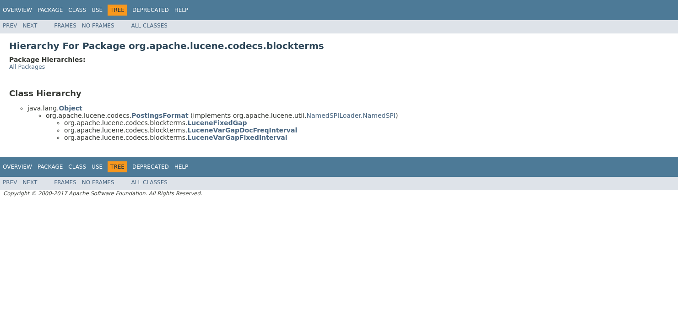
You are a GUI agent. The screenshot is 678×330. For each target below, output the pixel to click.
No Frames (98, 25)
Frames (65, 25)
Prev (10, 25)
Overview (17, 10)
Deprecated (150, 10)
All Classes (149, 25)
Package (50, 10)
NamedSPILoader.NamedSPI (350, 115)
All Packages (27, 66)
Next (29, 25)
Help (181, 10)
